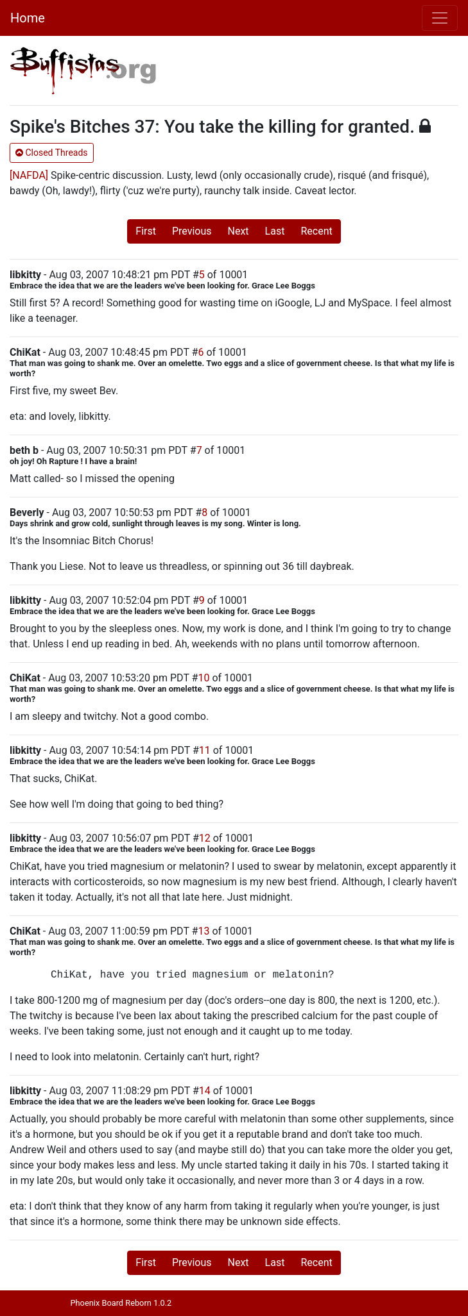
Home (27, 18)
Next (238, 231)
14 (205, 1091)
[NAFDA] (29, 175)
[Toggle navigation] (440, 18)
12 (205, 838)
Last (275, 231)
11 (205, 750)
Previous (192, 231)
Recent (316, 231)
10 (203, 678)
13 (203, 931)
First (145, 231)
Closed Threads (51, 152)
